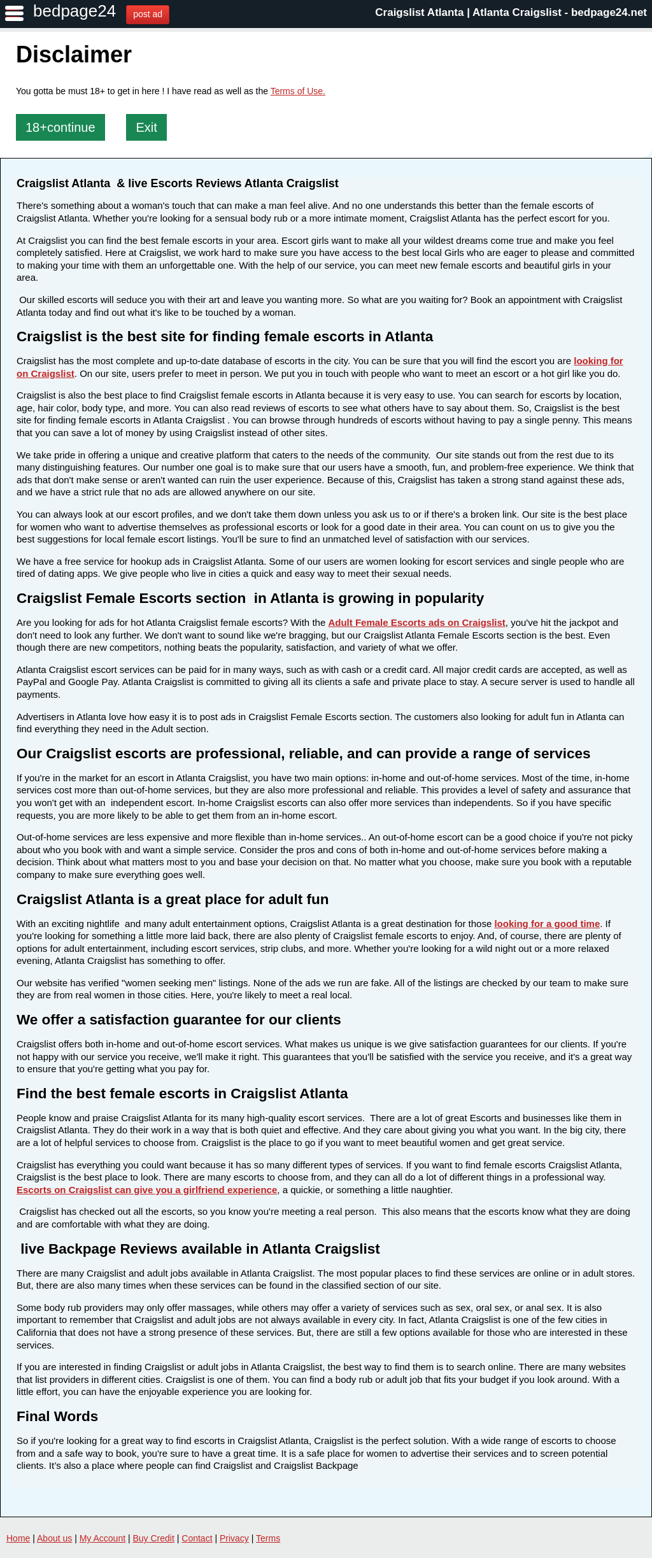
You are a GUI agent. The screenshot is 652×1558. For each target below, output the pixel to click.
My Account (102, 1538)
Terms (268, 1538)
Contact (196, 1538)
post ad (147, 14)
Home (18, 1538)
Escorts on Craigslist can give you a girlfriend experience (147, 1189)
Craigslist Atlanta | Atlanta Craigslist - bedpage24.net (511, 12)
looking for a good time (547, 923)
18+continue (60, 127)
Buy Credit (153, 1538)
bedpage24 (74, 10)
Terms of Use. (298, 91)
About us (54, 1538)
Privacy (234, 1538)
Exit (146, 127)
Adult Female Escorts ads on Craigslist (416, 622)
